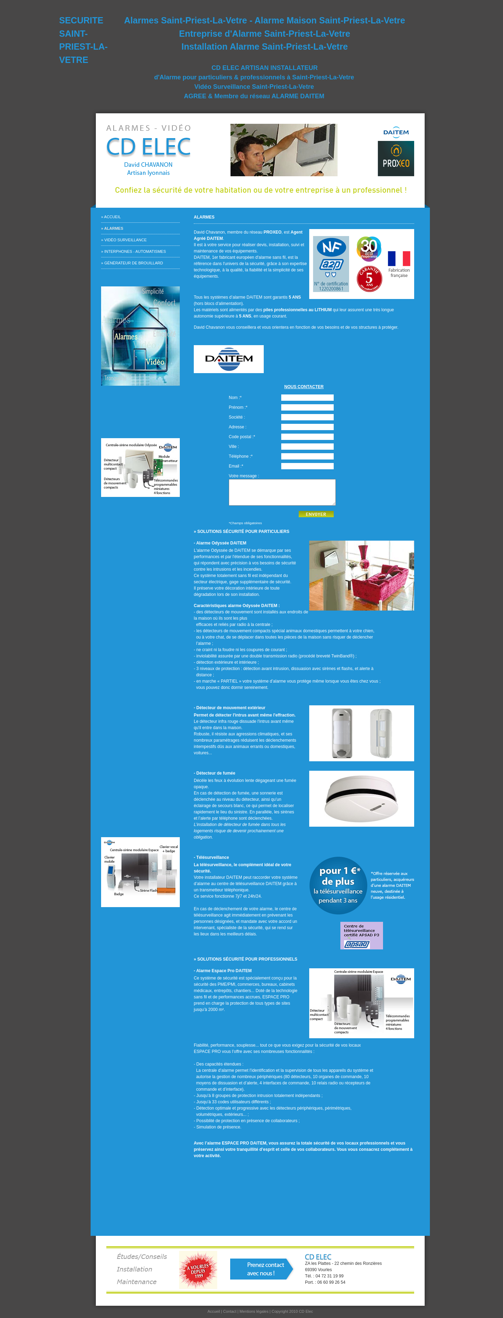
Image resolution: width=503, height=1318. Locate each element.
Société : (237, 417)
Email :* (236, 466)
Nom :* (235, 397)
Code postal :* (242, 436)
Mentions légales (254, 1311)
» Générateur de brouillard (132, 263)
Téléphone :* (241, 456)
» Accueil (111, 217)
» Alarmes (112, 228)
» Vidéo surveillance (124, 240)
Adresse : (238, 427)
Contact (229, 1311)
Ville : (234, 446)
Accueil (213, 1311)
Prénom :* (238, 407)
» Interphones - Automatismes (133, 251)
